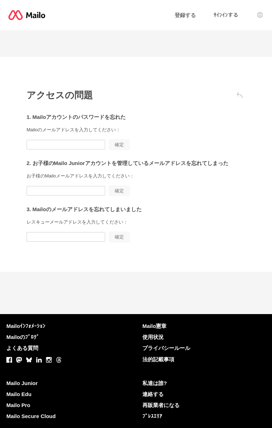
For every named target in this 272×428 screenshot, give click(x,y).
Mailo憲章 (154, 326)
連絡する (153, 394)
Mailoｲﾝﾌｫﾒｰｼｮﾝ (25, 326)
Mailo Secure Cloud (31, 416)
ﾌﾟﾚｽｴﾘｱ (152, 416)
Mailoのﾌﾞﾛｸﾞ (22, 337)
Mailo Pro (18, 405)
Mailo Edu (19, 394)
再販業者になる (161, 405)
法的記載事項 (158, 359)
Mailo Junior (22, 383)
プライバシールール (166, 348)
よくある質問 (22, 348)
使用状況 (153, 337)
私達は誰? (154, 383)
